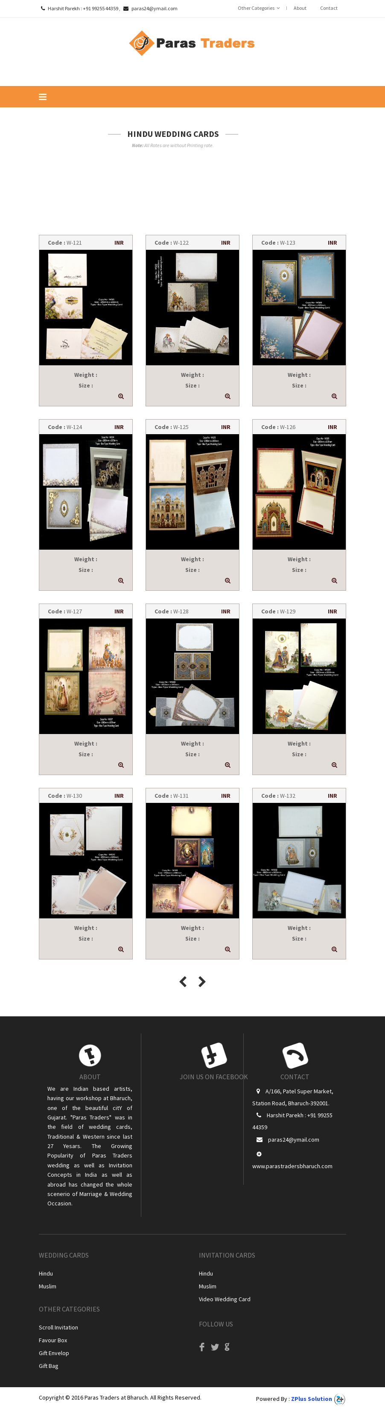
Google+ (227, 1349)
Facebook (202, 1349)
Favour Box (53, 1340)
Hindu (46, 1273)
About (300, 8)
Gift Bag (48, 1366)
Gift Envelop (54, 1353)
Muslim (47, 1286)
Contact (329, 8)
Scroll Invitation (58, 1327)
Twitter (214, 1349)
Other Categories (256, 8)
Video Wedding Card (225, 1299)
